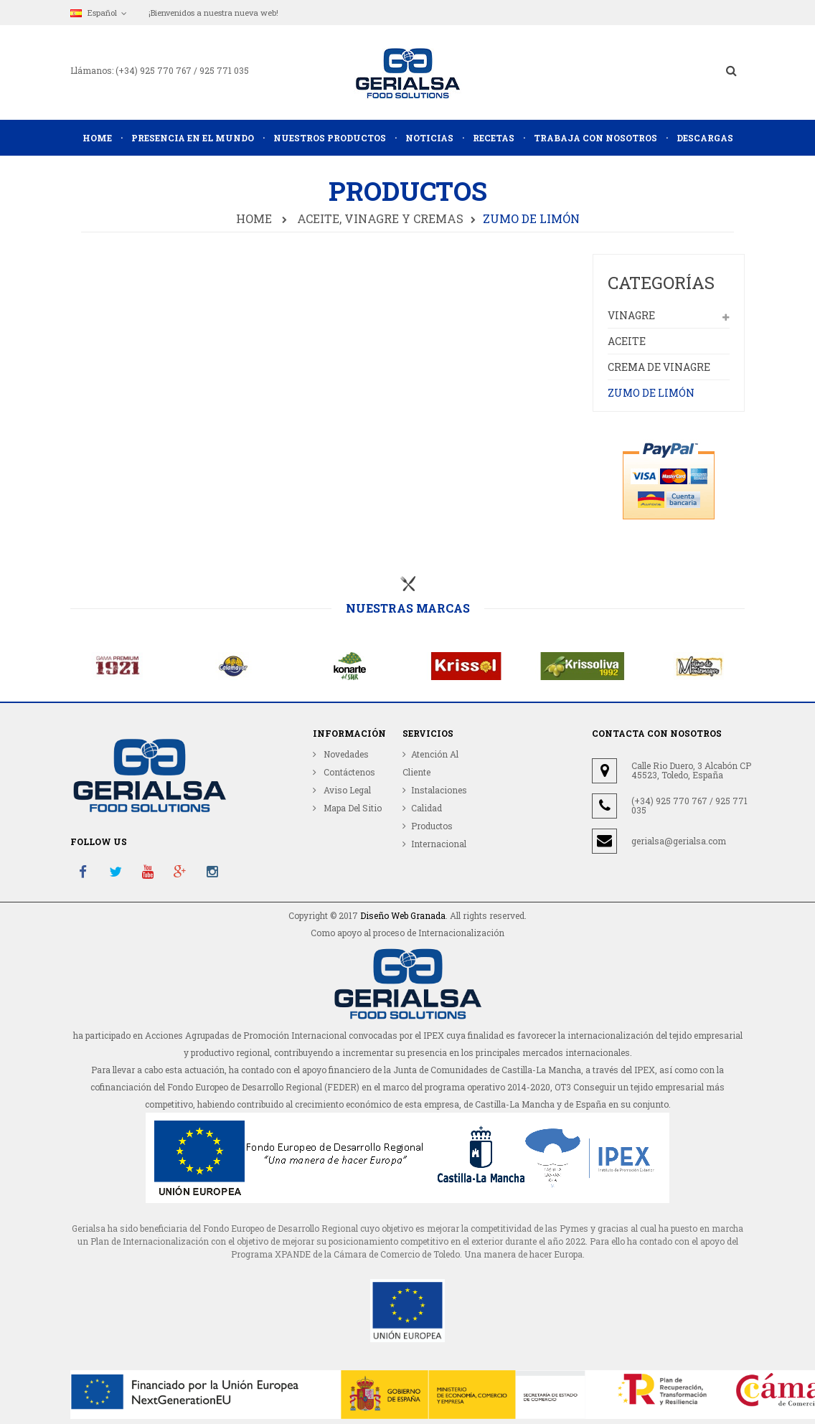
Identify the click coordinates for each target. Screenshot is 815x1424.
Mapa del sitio (351, 808)
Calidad (426, 808)
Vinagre (631, 315)
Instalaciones (439, 790)
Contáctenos (348, 772)
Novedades (345, 754)
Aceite (627, 341)
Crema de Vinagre (659, 367)
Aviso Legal (346, 790)
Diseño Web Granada (403, 915)
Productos (432, 825)
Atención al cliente (430, 763)
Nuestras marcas (408, 608)
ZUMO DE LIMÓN (651, 393)
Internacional (438, 843)
